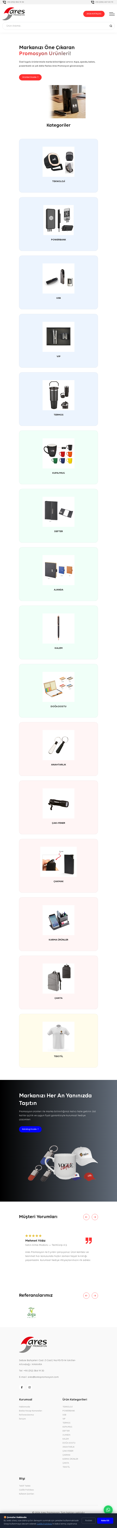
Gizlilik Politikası (26, 1491)
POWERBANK (58, 240)
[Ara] (111, 25)
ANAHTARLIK (58, 765)
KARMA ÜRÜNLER (58, 940)
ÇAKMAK (59, 882)
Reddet (88, 1521)
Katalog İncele (30, 1131)
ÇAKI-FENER (58, 823)
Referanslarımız (26, 1416)
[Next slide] (95, 1218)
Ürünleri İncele (30, 78)
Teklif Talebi (24, 1487)
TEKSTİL (58, 1057)
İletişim (22, 1420)
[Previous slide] (86, 1218)
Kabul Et (105, 1521)
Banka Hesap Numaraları (30, 1412)
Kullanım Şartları (26, 1495)
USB (58, 298)
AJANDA (58, 590)
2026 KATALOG (94, 14)
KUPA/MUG (58, 473)
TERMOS (58, 415)
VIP (59, 357)
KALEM (59, 648)
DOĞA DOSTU (58, 707)
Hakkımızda (24, 1408)
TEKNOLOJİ (58, 182)
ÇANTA (58, 998)
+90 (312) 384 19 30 (15, 2)
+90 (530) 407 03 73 (104, 2)
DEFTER (58, 532)
